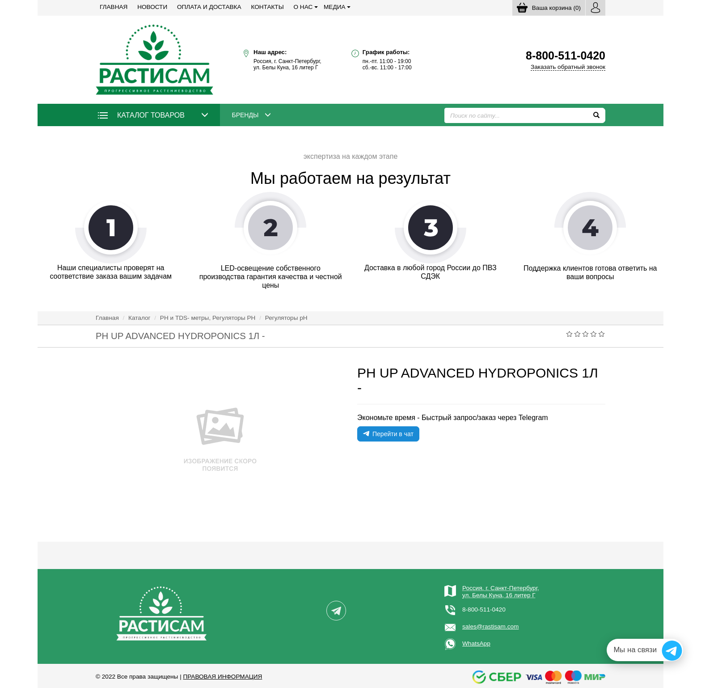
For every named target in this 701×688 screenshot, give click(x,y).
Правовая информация (222, 676)
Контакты (267, 7)
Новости (152, 7)
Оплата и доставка (209, 7)
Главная (113, 7)
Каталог (139, 317)
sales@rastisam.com (490, 626)
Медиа (334, 7)
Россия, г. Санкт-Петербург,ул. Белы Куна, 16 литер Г (500, 592)
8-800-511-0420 (484, 609)
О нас (303, 7)
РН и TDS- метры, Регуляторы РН (208, 317)
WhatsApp (476, 643)
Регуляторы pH (286, 317)
